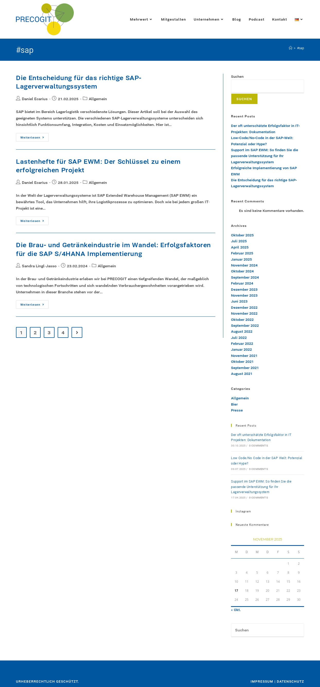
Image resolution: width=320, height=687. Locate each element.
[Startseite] (290, 48)
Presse (237, 410)
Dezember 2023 (244, 289)
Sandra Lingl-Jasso (39, 265)
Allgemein (98, 98)
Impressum (262, 681)
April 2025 (239, 247)
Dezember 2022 (244, 307)
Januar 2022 (241, 349)
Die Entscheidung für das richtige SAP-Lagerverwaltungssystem (78, 82)
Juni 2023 (239, 301)
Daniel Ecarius (35, 98)
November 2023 (244, 295)
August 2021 (241, 373)
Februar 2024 (242, 283)
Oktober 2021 (242, 361)
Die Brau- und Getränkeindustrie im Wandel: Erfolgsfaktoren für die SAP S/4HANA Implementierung (113, 249)
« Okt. (236, 609)
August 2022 (241, 331)
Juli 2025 (239, 241)
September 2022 (245, 325)
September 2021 (245, 367)
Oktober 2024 (242, 271)
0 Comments (258, 445)
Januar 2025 (241, 259)
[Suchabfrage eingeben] (267, 630)
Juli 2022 (239, 337)
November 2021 (244, 355)
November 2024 (244, 265)
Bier (234, 404)
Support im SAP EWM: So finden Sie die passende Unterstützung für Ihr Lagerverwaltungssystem (264, 156)
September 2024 (245, 277)
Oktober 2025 (242, 235)
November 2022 (244, 313)
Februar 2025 (242, 253)
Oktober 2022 (242, 319)
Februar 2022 (242, 343)
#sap (300, 48)
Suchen (237, 76)
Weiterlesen (34, 136)
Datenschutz (290, 681)
